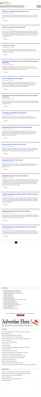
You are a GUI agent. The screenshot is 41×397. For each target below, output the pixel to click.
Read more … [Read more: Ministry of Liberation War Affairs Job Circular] (6, 20)
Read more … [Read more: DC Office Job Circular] (6, 54)
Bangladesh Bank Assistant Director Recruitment (16, 211)
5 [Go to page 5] (4, 242)
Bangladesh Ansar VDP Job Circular (12, 160)
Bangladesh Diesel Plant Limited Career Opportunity (17, 127)
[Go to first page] (1, 241)
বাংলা (39, 1)
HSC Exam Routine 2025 (8, 295)
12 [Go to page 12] (18, 242)
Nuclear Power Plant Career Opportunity (13, 27)
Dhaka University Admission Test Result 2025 (12, 290)
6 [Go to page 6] (6, 242)
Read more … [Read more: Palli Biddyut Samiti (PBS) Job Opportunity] (6, 120)
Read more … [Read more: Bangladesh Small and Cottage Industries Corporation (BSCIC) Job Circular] (6, 106)
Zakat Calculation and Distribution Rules (11, 308)
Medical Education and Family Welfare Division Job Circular (19, 227)
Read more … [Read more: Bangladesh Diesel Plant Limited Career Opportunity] (6, 137)
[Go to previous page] (3, 241)
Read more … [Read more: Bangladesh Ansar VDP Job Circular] (6, 169)
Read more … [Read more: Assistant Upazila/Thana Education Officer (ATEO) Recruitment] (6, 204)
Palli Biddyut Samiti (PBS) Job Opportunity (14, 113)
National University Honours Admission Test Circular (13, 293)
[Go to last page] (26, 241)
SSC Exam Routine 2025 (8, 294)
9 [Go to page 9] (11, 242)
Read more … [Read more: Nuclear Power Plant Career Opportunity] (6, 39)
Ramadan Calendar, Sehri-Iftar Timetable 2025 (12, 291)
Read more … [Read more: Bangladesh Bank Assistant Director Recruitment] (6, 220)
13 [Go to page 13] (20, 242)
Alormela (6, 2)
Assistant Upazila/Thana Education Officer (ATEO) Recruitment (20, 194)
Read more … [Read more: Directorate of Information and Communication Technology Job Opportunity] (6, 72)
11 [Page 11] (16, 242)
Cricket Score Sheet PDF (8, 307)
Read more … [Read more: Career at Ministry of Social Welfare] (6, 89)
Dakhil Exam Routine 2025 (8, 297)
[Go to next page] (24, 241)
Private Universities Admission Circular (10, 303)
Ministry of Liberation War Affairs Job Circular (15, 11)
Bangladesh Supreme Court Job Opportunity (15, 176)
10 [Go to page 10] (13, 242)
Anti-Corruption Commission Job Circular (14, 144)
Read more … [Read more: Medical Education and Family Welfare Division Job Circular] (6, 236)
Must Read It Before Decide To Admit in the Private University (15, 299)
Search (38, 6)
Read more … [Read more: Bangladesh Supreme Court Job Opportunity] (6, 187)
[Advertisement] (20, 258)
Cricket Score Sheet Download (9, 300)
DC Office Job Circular (8, 45)
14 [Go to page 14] (22, 242)
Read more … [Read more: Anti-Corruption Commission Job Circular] (6, 153)
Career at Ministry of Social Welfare (12, 78)
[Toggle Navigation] (0, 6)
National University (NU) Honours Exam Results (12, 304)
